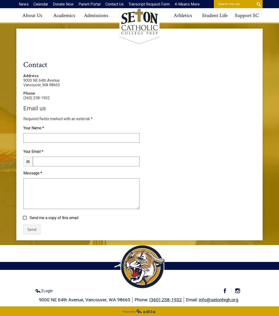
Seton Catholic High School (139, 26)
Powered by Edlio (139, 311)
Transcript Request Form (149, 4)
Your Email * (33, 151)
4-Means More (187, 4)
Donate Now (63, 4)
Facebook (226, 290)
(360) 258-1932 (165, 300)
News (24, 4)
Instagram (239, 290)
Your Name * (33, 128)
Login (44, 291)
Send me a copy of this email (53, 218)
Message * (32, 173)
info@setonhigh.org (218, 300)
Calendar (40, 4)
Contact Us (114, 4)
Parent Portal (89, 4)
